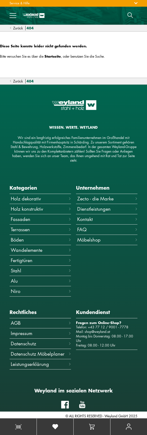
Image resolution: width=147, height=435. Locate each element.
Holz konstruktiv (41, 209)
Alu (41, 281)
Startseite (52, 56)
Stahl (41, 270)
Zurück (16, 28)
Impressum (41, 333)
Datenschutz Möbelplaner (41, 354)
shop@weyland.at (97, 331)
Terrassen (41, 229)
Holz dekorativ (41, 198)
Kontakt (107, 219)
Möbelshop (107, 240)
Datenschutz (41, 343)
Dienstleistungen (107, 209)
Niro (41, 291)
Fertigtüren (41, 260)
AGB (41, 323)
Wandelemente (41, 250)
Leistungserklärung (41, 364)
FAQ (107, 229)
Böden (41, 240)
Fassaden (41, 219)
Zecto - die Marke (107, 198)
